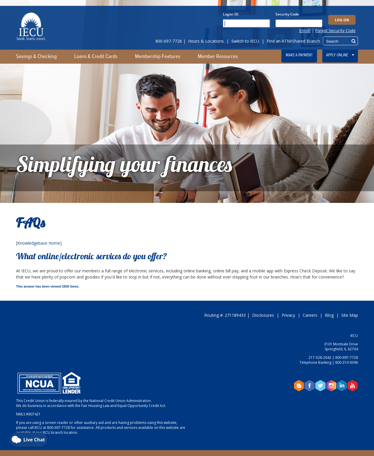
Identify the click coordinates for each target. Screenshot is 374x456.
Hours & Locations (206, 41)
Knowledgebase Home (38, 243)
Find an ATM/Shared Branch (293, 41)
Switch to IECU (245, 41)
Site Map (349, 315)
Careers (310, 315)
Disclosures (263, 315)
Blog (329, 315)
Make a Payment (299, 55)
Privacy (288, 315)
